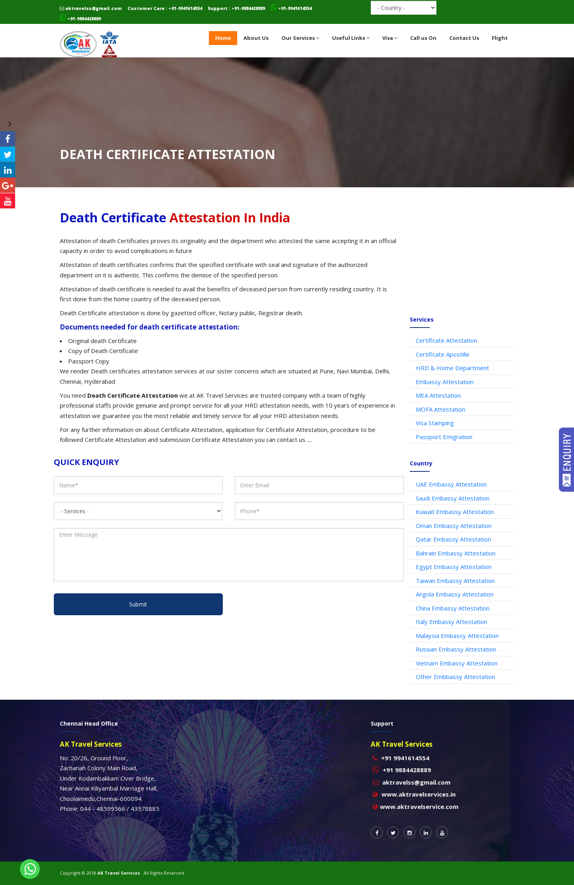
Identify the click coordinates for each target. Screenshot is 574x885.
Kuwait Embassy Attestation (455, 512)
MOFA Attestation (440, 409)
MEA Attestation (438, 395)
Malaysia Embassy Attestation (457, 636)
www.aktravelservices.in (418, 794)
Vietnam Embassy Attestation (456, 663)
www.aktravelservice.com (419, 806)
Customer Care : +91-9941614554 (165, 8)
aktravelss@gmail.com (91, 8)
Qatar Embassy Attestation (453, 539)
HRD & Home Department (452, 368)
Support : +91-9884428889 (236, 8)
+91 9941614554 (405, 758)
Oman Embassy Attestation (453, 526)
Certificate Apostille (443, 354)
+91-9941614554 (291, 8)
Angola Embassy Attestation (454, 594)
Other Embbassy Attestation (455, 677)
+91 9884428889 (407, 770)
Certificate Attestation (446, 340)
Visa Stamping (435, 423)
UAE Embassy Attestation (451, 484)
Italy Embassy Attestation (451, 622)
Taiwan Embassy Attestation (455, 581)
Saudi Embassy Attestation (452, 498)
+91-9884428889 (80, 19)
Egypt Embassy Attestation (453, 567)
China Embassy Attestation (452, 608)
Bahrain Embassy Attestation (455, 553)
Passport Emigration (444, 437)
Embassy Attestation (445, 382)
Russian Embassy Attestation (456, 649)
